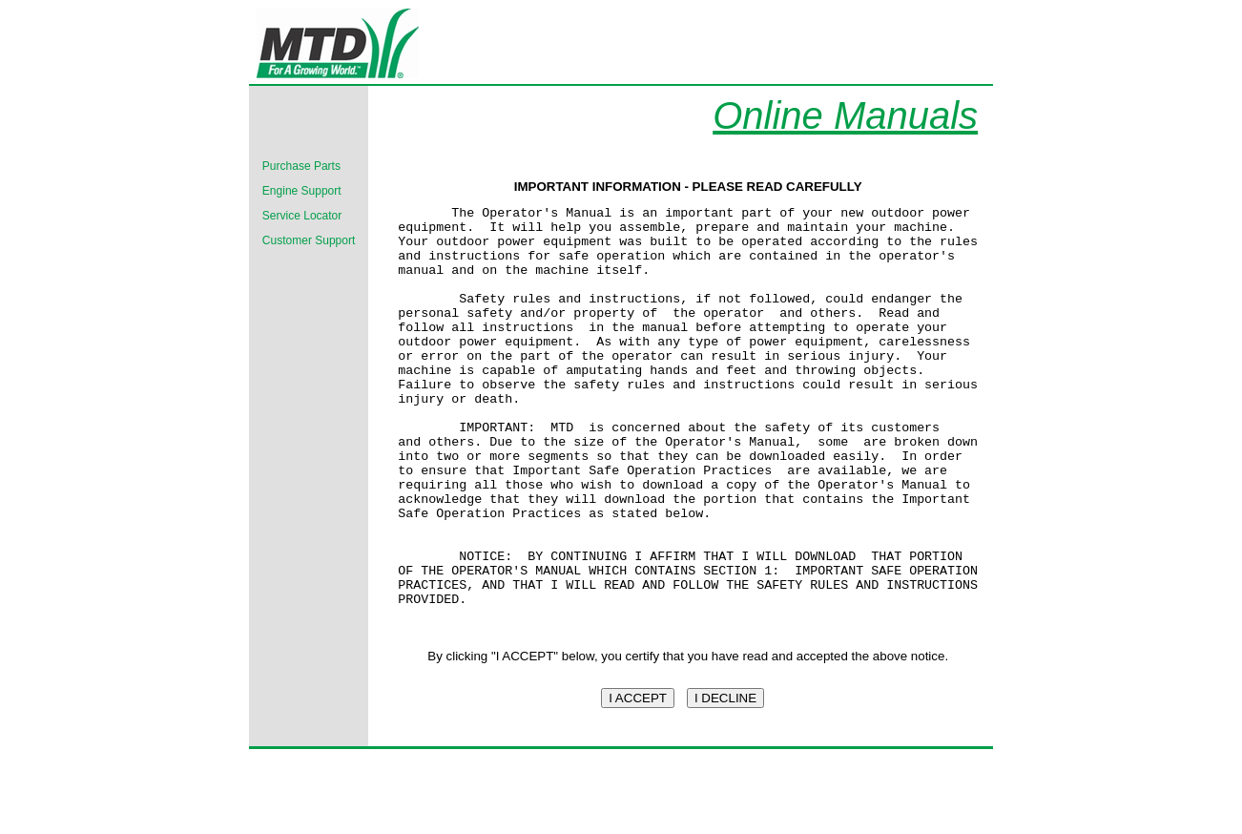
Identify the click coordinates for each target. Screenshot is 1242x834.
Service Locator (302, 215)
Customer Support (308, 240)
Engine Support (302, 191)
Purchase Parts (301, 166)
